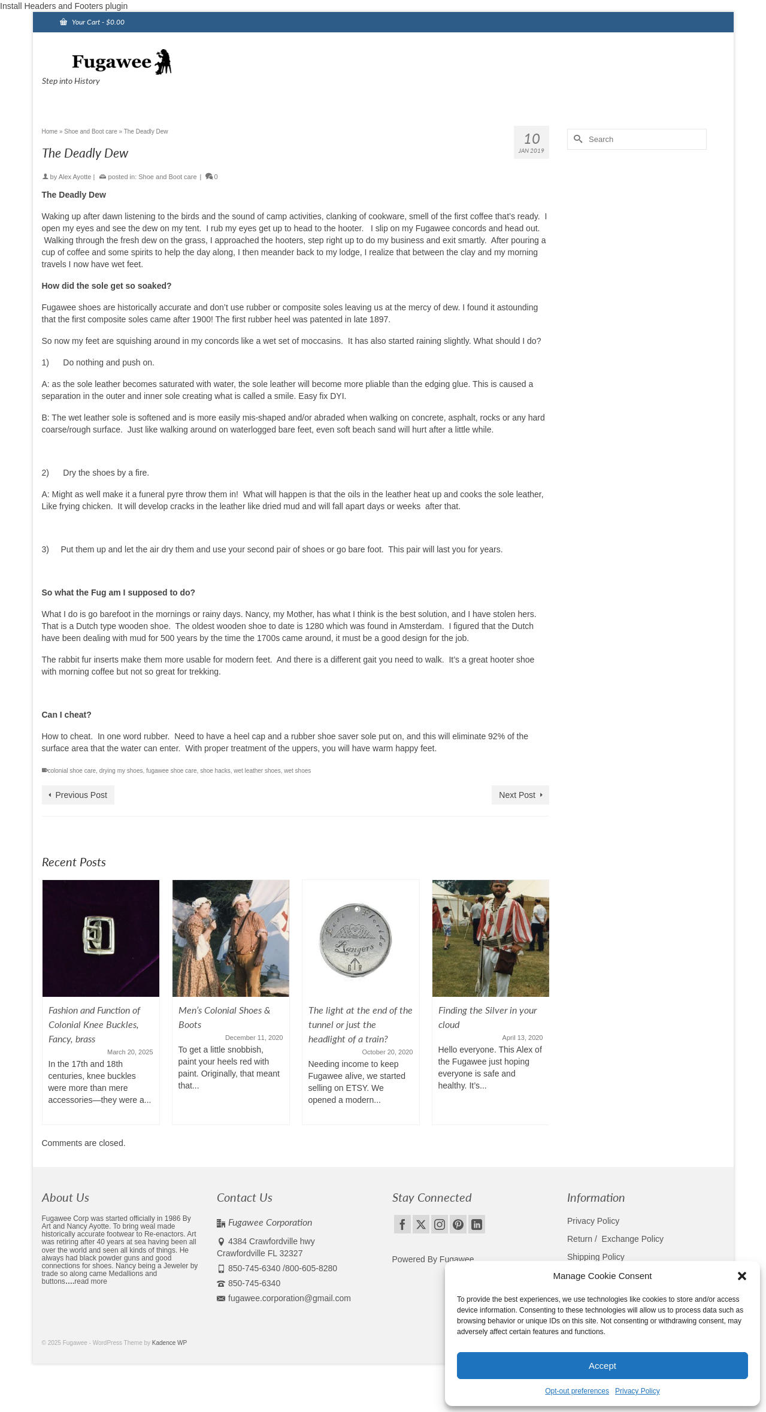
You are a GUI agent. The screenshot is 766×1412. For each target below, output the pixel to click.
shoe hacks (215, 770)
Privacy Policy (637, 1391)
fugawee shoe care (171, 770)
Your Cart (92, 21)
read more (90, 1281)
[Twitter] (421, 1224)
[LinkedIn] (476, 1224)
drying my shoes (121, 770)
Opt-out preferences (577, 1391)
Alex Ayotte (75, 176)
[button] (742, 1276)
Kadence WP (169, 1343)
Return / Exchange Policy (615, 1239)
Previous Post (81, 795)
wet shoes (297, 770)
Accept (602, 1365)
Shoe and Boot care (167, 176)
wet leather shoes (257, 770)
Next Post (517, 795)
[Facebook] (402, 1224)
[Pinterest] (458, 1224)
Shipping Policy (596, 1257)
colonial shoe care (72, 770)
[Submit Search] (576, 139)
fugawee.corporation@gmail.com (284, 1298)
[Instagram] (439, 1224)
